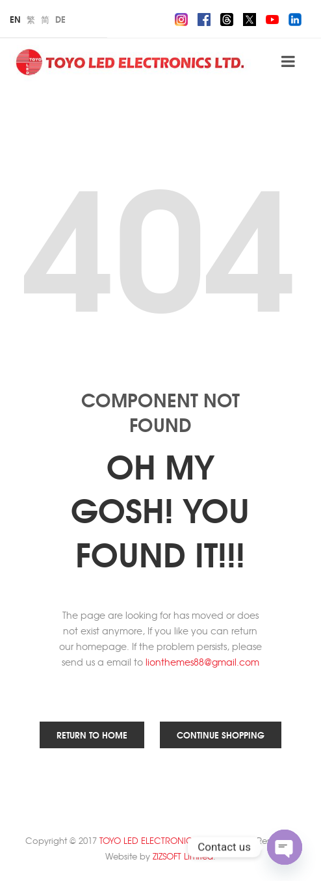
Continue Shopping (220, 734)
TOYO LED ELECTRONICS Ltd (155, 840)
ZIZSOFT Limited (183, 856)
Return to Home (92, 734)
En (15, 18)
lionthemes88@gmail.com (202, 661)
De (60, 18)
